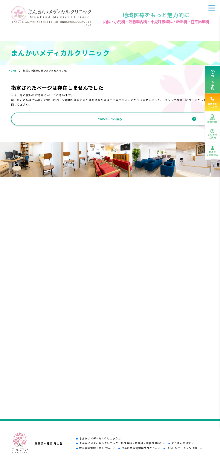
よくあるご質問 (212, 136)
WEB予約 (212, 82)
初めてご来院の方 (212, 153)
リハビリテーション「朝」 (185, 448)
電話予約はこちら (212, 102)
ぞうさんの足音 (182, 443)
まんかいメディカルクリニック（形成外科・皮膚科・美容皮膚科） (122, 443)
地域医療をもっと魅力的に (155, 15)
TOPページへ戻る (110, 119)
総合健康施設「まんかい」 (97, 448)
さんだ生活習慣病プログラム (140, 448)
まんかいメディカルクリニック (100, 438)
